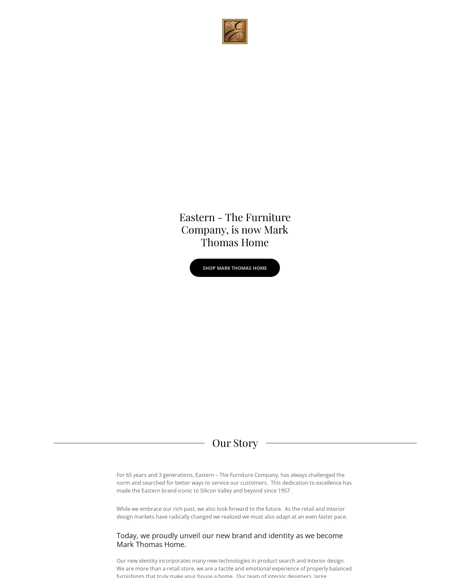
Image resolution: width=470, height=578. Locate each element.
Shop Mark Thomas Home (235, 268)
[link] (235, 30)
